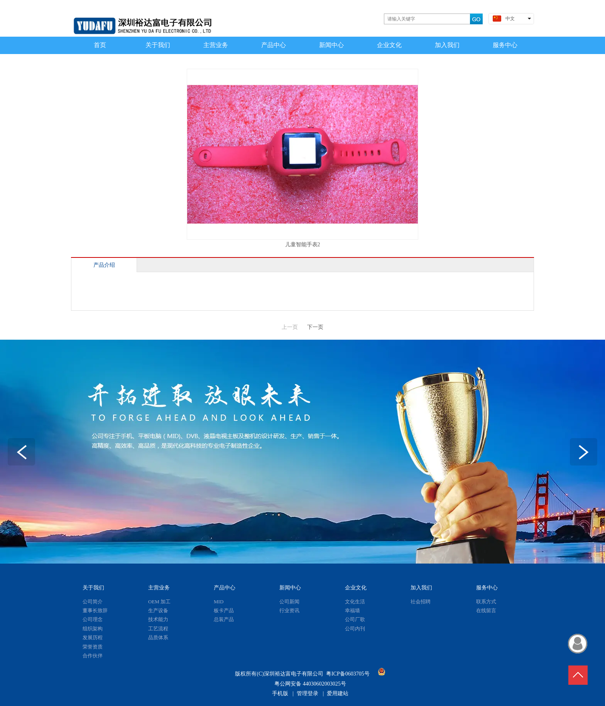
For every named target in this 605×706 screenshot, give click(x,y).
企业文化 (356, 588)
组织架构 (93, 629)
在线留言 (486, 610)
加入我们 (421, 588)
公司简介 (93, 601)
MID (218, 601)
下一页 (315, 327)
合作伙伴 (93, 656)
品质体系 (158, 637)
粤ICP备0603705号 (348, 674)
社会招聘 (421, 601)
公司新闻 (289, 601)
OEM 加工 (159, 601)
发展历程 (93, 637)
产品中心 (224, 588)
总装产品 (224, 619)
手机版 (280, 693)
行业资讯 (289, 610)
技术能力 (158, 619)
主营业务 (159, 588)
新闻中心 (290, 588)
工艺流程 (158, 629)
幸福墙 (352, 610)
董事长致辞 (95, 610)
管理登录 (307, 693)
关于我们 (93, 588)
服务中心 (487, 588)
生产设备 (158, 610)
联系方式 (486, 601)
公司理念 (93, 619)
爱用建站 (337, 693)
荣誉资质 (93, 647)
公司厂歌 (355, 619)
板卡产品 (224, 610)
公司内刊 (355, 629)
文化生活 (355, 601)
